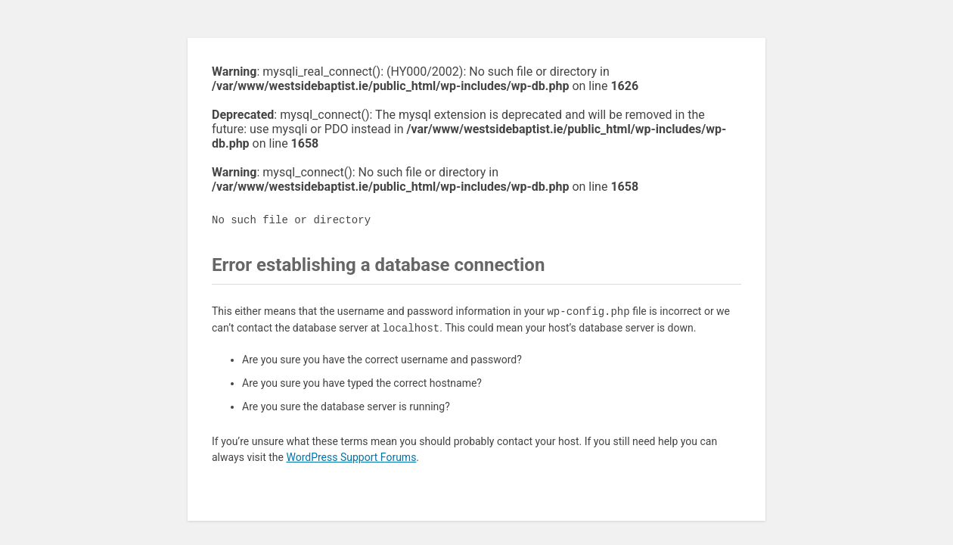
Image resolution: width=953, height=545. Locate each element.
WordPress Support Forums (351, 457)
